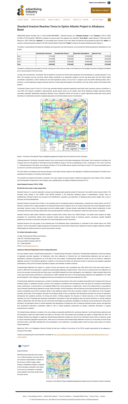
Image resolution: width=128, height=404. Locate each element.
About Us (77, 20)
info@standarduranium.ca (30, 246)
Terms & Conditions (65, 396)
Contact (66, 20)
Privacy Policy (94, 396)
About (25, 396)
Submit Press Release (50, 396)
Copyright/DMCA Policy (80, 396)
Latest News (22, 20)
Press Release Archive (35, 396)
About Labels (54, 20)
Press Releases (38, 20)
